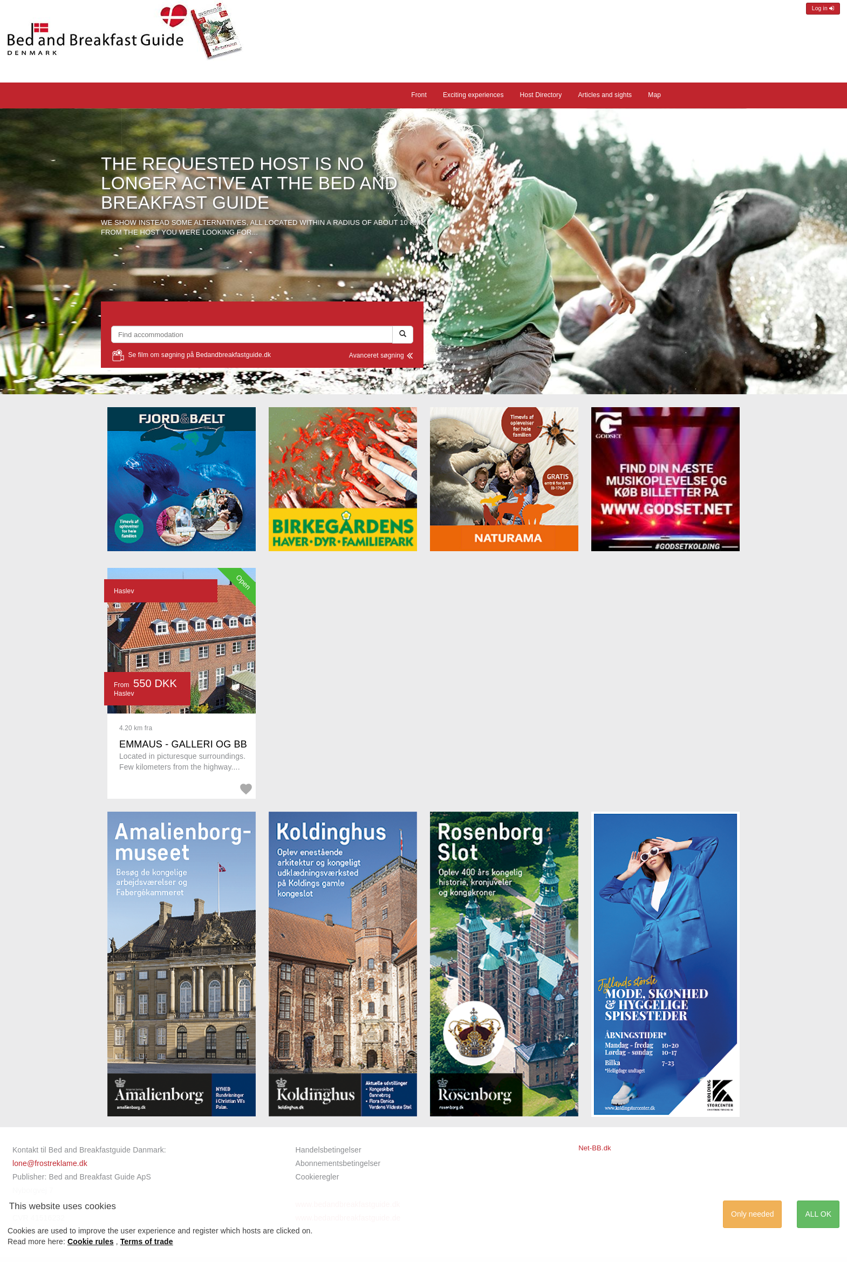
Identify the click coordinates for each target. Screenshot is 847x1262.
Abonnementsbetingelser (338, 1163)
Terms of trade (146, 1241)
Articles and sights (605, 95)
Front (419, 95)
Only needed (752, 1214)
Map (654, 95)
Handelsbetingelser (328, 1150)
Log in (823, 8)
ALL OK (818, 1214)
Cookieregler (317, 1176)
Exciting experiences (473, 95)
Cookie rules (90, 1241)
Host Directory (541, 95)
